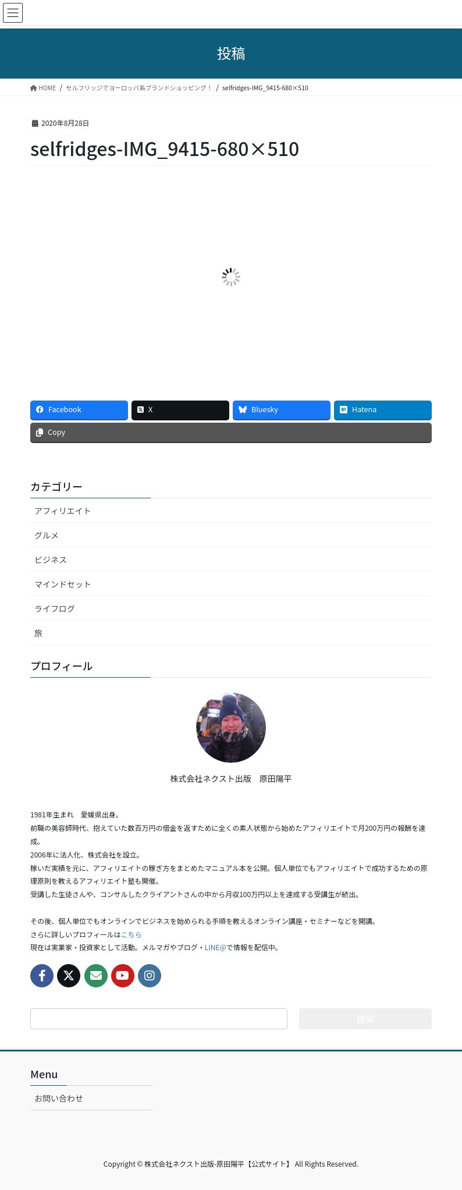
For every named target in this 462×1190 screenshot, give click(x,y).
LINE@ (215, 947)
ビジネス (50, 559)
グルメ (46, 535)
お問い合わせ (58, 1098)
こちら (131, 934)
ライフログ (54, 608)
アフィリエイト (62, 510)
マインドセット (62, 584)
